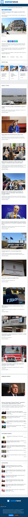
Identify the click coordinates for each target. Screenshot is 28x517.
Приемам (11, 515)
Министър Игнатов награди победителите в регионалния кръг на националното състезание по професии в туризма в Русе (14, 223)
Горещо (21, 56)
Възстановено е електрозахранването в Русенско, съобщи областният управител (14, 334)
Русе (6, 7)
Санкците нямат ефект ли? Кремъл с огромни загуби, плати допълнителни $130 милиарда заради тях (16, 416)
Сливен (8, 456)
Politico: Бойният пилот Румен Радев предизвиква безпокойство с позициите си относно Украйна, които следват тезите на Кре (16, 412)
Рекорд (17, 56)
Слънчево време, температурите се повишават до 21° (23, 74)
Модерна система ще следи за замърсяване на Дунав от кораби (14, 107)
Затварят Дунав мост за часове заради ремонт (11, 251)
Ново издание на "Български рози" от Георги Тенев (15, 436)
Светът (7, 467)
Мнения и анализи (9, 414)
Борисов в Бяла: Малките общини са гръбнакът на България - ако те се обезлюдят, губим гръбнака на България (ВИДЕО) (12, 192)
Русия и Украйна (9, 423)
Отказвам (16, 515)
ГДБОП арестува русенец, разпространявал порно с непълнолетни (13, 306)
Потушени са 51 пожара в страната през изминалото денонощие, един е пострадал (13, 364)
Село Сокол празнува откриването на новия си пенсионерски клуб (16, 455)
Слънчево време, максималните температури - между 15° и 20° (4, 75)
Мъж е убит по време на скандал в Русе (10, 278)
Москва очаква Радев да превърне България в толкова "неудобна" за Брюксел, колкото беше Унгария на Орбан (15, 480)
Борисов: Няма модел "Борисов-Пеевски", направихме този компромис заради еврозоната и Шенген (13, 403)
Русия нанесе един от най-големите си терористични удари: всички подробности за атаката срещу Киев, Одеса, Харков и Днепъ (16, 421)
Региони (4, 7)
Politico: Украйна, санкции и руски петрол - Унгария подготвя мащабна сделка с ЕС (15, 490)
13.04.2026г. (12, 477)
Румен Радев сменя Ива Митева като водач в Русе (12, 134)
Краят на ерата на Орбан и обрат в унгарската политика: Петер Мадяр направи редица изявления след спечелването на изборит (16, 485)
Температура (12, 56)
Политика (8, 442)
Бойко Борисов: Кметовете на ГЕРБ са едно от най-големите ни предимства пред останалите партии (12, 162)
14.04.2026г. (10, 481)
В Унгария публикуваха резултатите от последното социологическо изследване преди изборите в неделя (14, 466)
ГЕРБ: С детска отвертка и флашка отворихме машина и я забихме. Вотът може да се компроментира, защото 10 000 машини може (16, 446)
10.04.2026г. (10, 467)
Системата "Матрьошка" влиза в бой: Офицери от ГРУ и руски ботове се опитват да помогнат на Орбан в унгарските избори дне (15, 471)
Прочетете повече (6, 112)
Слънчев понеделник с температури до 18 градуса (13, 75)
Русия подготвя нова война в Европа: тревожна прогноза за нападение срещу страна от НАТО (15, 476)
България (2, 66)
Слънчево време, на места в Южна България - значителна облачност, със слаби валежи (16, 426)
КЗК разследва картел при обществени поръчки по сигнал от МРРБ (16, 450)
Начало (2, 7)
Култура (8, 437)
